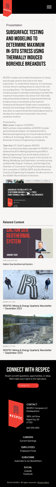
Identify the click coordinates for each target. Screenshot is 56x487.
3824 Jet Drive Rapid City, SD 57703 (33, 419)
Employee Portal (28, 451)
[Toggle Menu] (49, 6)
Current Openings (28, 441)
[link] (28, 247)
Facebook (28, 474)
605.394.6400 (32, 428)
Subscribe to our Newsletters (28, 461)
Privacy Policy (43, 483)
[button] (28, 193)
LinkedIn (28, 471)
